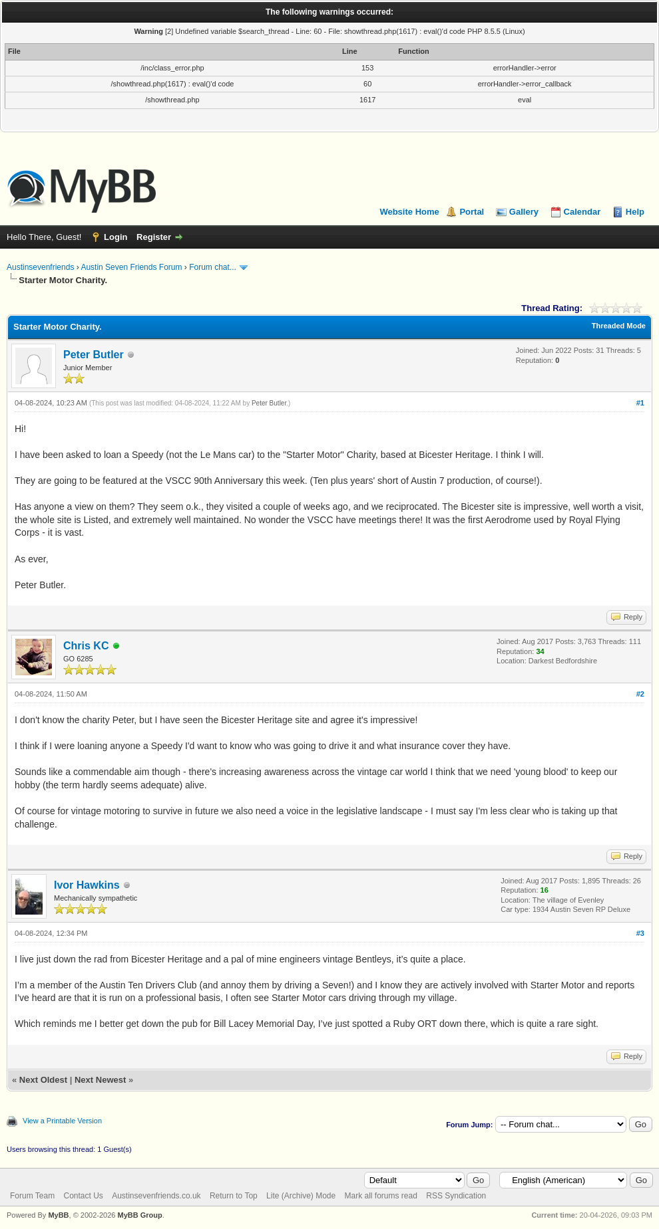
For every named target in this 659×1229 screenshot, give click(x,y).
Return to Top (234, 1195)
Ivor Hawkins (87, 885)
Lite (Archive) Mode (300, 1195)
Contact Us (83, 1195)
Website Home (409, 212)
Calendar (582, 212)
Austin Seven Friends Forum (131, 267)
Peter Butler (93, 354)
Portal (471, 212)
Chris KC (86, 645)
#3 (640, 933)
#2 (640, 694)
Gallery (524, 212)
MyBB (58, 1215)
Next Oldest (43, 1080)
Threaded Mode (619, 326)
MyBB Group (139, 1215)
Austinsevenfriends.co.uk (156, 1195)
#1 (640, 403)
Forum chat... (212, 267)
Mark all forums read (381, 1195)
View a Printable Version (62, 1121)
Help (635, 212)
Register (153, 237)
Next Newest (100, 1080)
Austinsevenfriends (40, 267)
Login (115, 237)
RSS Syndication (456, 1195)
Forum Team (32, 1195)
